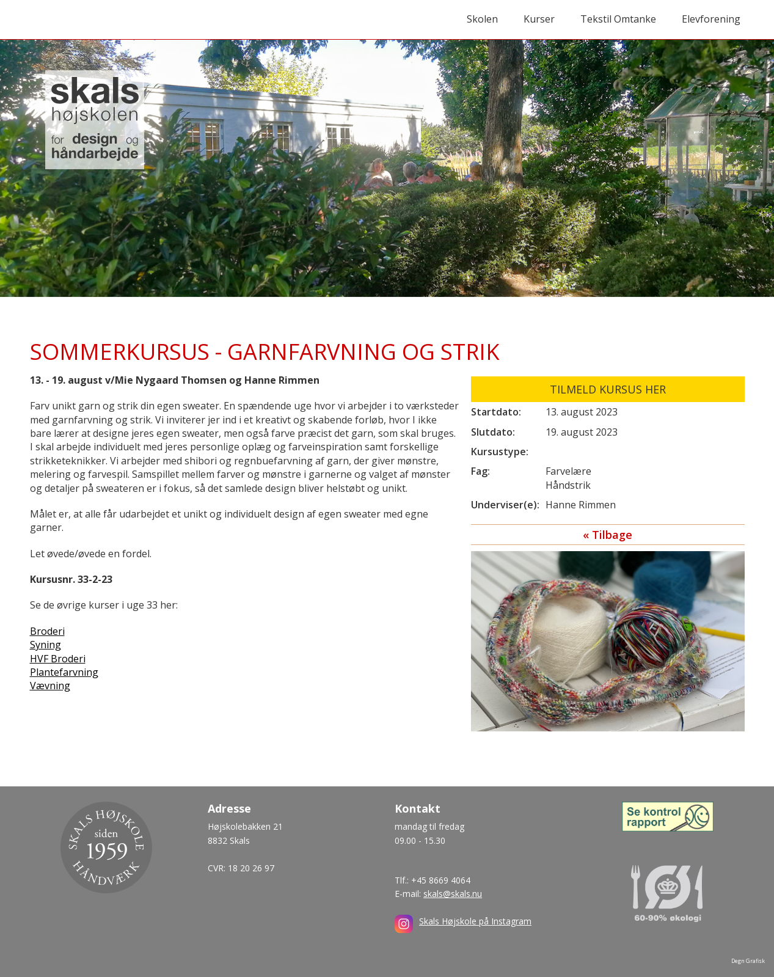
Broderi (47, 631)
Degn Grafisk (748, 961)
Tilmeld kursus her (608, 389)
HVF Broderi (58, 658)
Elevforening (711, 19)
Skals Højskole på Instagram (475, 921)
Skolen (482, 19)
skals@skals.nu (452, 893)
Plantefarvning (64, 672)
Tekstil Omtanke (618, 19)
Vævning (50, 685)
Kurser (539, 19)
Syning (45, 644)
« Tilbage (607, 534)
